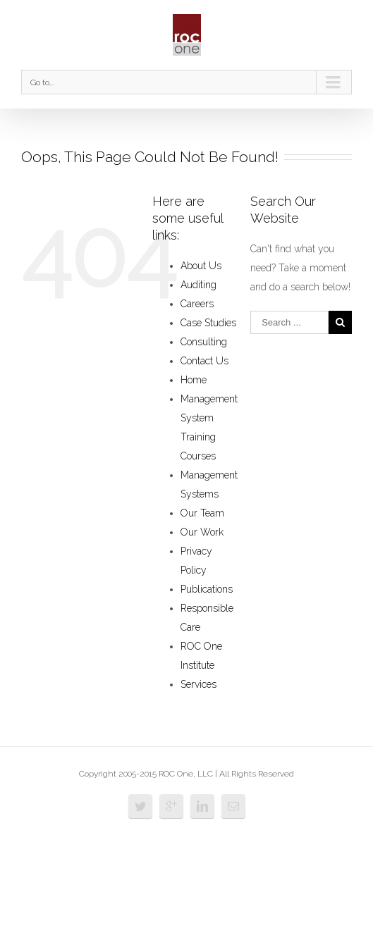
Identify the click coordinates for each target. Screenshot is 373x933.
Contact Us (204, 360)
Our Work (202, 532)
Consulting (204, 341)
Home (194, 379)
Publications (207, 589)
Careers (197, 303)
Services (198, 684)
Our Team (202, 513)
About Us (201, 265)
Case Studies (208, 322)
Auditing (198, 284)
